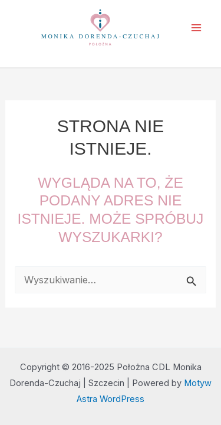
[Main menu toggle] (196, 28)
